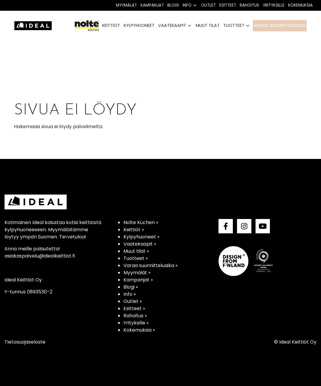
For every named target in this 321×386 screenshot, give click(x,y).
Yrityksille (274, 5)
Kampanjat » (138, 279)
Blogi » (130, 287)
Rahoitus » (135, 315)
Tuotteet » (135, 258)
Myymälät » (136, 272)
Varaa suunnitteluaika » (150, 265)
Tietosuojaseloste (24, 341)
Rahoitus (249, 5)
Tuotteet (233, 25)
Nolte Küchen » (140, 222)
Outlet (208, 5)
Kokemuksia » (139, 330)
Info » (129, 294)
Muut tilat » (136, 251)
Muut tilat (208, 25)
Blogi (173, 5)
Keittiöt (111, 25)
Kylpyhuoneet (139, 25)
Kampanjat (152, 5)
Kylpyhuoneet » (141, 236)
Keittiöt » (133, 229)
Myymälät (126, 5)
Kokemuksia (300, 5)
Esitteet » (134, 308)
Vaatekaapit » (139, 244)
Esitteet (227, 5)
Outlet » (132, 301)
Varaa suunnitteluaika (279, 25)
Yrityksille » (136, 322)
